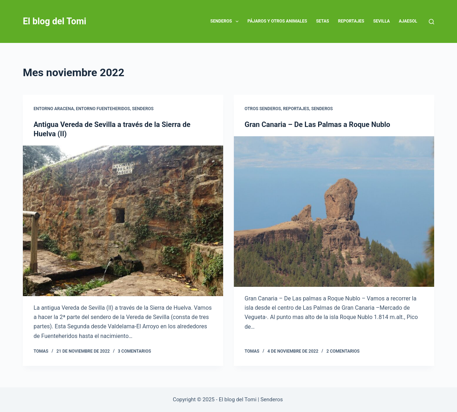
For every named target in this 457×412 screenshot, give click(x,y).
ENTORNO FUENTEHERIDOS (103, 108)
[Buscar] (431, 21)
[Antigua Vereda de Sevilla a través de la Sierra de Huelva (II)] (123, 221)
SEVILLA (381, 21)
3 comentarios (134, 351)
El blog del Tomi (54, 21)
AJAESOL (408, 21)
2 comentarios (343, 351)
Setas (322, 21)
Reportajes (351, 21)
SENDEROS (225, 21)
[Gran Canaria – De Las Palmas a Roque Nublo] (334, 211)
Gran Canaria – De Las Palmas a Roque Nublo (317, 124)
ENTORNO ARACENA (54, 108)
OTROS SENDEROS (263, 108)
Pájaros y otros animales (277, 21)
